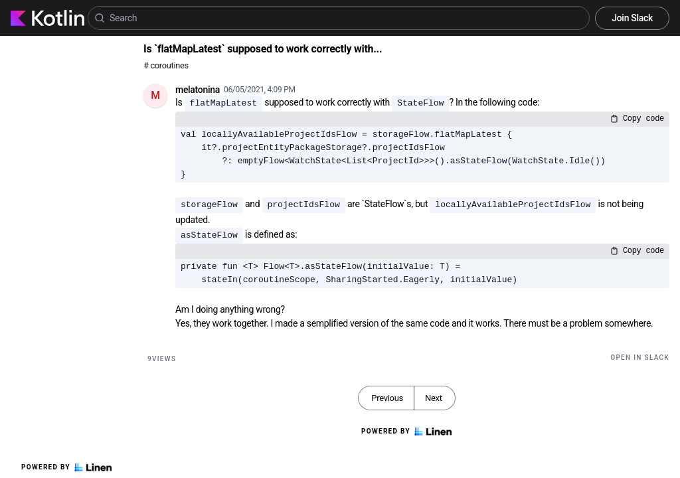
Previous (387, 398)
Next (433, 398)
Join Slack (632, 18)
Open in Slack (639, 357)
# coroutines (166, 65)
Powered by (66, 467)
